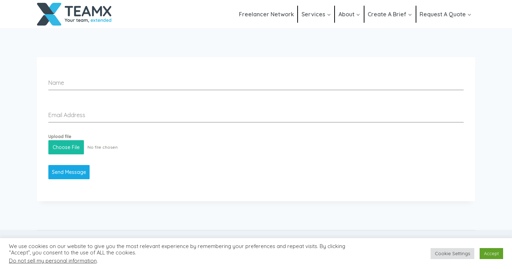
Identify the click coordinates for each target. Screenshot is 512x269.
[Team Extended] (74, 14)
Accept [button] (491, 253)
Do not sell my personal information (53, 260)
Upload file (59, 136)
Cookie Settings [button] (452, 253)
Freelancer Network (266, 14)
